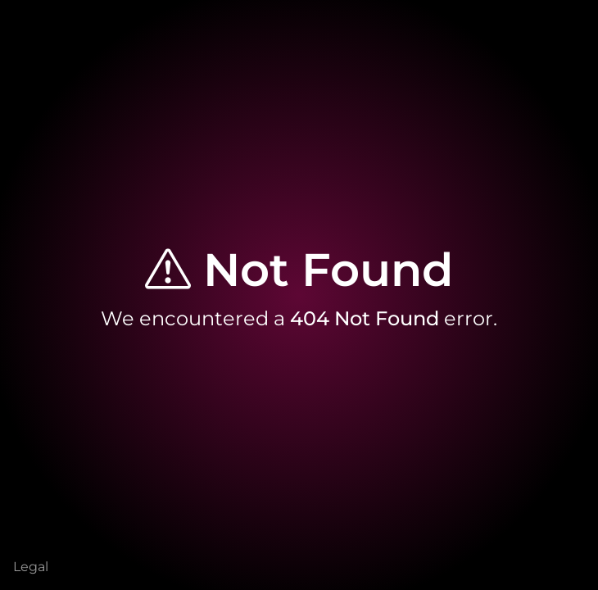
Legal (30, 566)
